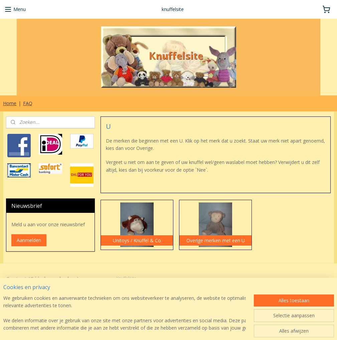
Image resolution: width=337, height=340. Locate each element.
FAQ (27, 103)
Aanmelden (29, 240)
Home (9, 103)
